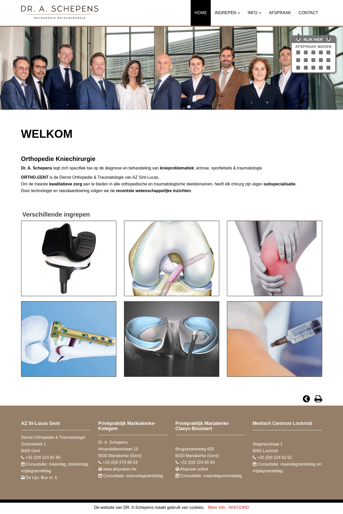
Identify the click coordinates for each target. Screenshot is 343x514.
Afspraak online (194, 469)
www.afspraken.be (120, 469)
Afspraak (280, 13)
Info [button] (254, 13)
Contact (308, 13)
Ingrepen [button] (227, 13)
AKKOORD (238, 507)
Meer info (216, 507)
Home (201, 13)
